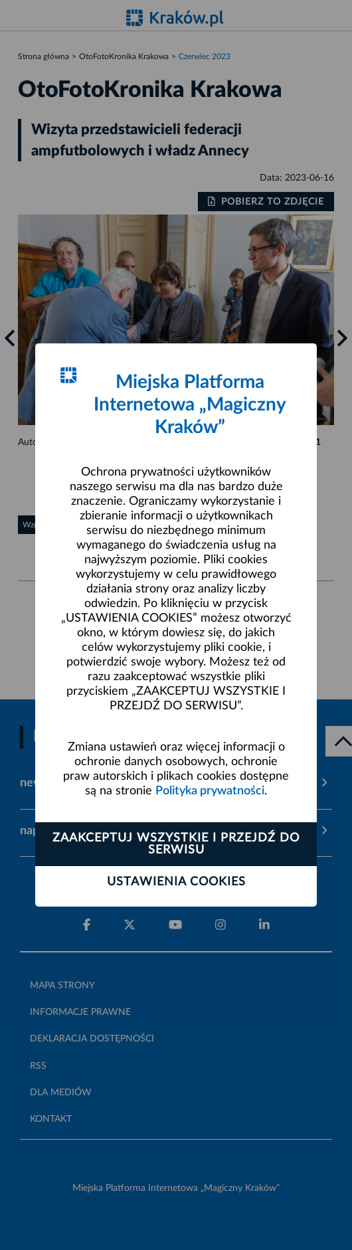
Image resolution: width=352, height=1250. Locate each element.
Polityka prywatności (209, 791)
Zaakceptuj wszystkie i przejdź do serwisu (176, 844)
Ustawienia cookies (176, 882)
